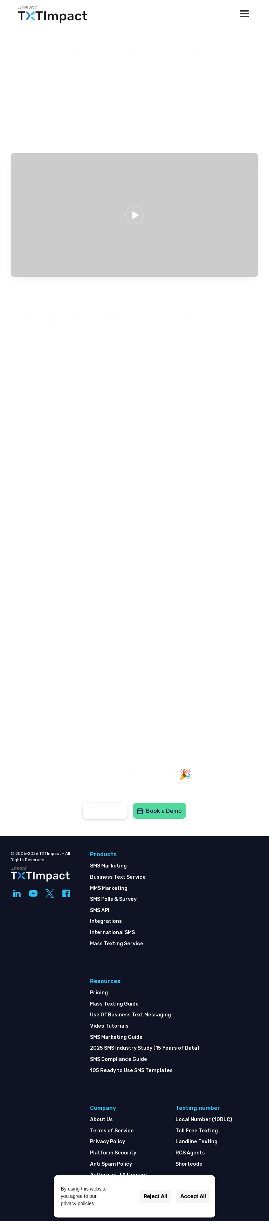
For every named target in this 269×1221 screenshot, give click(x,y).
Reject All (155, 1196)
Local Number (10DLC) (203, 1120)
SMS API (99, 910)
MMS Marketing (108, 888)
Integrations (106, 921)
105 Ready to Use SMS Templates (131, 1070)
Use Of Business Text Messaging (130, 1015)
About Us (101, 1120)
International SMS (112, 932)
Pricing (99, 993)
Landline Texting (196, 1142)
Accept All (193, 1196)
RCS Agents (190, 1153)
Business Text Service (118, 877)
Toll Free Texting (196, 1131)
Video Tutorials (109, 1026)
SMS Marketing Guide (116, 1037)
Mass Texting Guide (114, 1004)
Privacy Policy (107, 1142)
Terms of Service (112, 1131)
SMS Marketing (108, 866)
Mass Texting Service (116, 944)
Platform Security (113, 1153)
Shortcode (188, 1164)
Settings (124, 1196)
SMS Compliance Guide (118, 1059)
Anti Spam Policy (111, 1164)
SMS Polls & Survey (113, 899)
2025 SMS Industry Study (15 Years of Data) (144, 1048)
